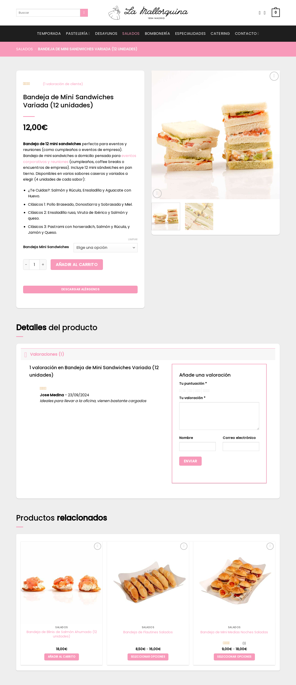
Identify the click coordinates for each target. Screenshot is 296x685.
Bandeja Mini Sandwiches (46, 247)
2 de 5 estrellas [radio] (184, 391)
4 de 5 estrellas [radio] (197, 391)
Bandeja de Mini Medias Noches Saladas (234, 632)
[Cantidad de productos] (34, 264)
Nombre (186, 437)
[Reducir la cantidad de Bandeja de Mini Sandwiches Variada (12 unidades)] (26, 264)
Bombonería (157, 33)
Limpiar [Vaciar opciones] (133, 239)
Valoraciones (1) (42, 354)
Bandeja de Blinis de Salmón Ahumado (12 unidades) (62, 634)
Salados (130, 33)
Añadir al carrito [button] (62, 657)
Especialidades (190, 33)
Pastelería (78, 33)
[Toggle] (25, 354)
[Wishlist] (260, 13)
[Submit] (84, 13)
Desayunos (106, 33)
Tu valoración (192, 398)
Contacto (247, 33)
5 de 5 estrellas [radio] (205, 391)
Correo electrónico (239, 437)
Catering (220, 33)
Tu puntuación (193, 383)
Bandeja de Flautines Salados (148, 632)
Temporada (49, 33)
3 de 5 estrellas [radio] (190, 391)
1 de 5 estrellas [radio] (179, 391)
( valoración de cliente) (63, 84)
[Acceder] (266, 13)
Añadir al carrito (77, 264)
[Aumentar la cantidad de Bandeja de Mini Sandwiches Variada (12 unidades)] (43, 264)
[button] (276, 12)
